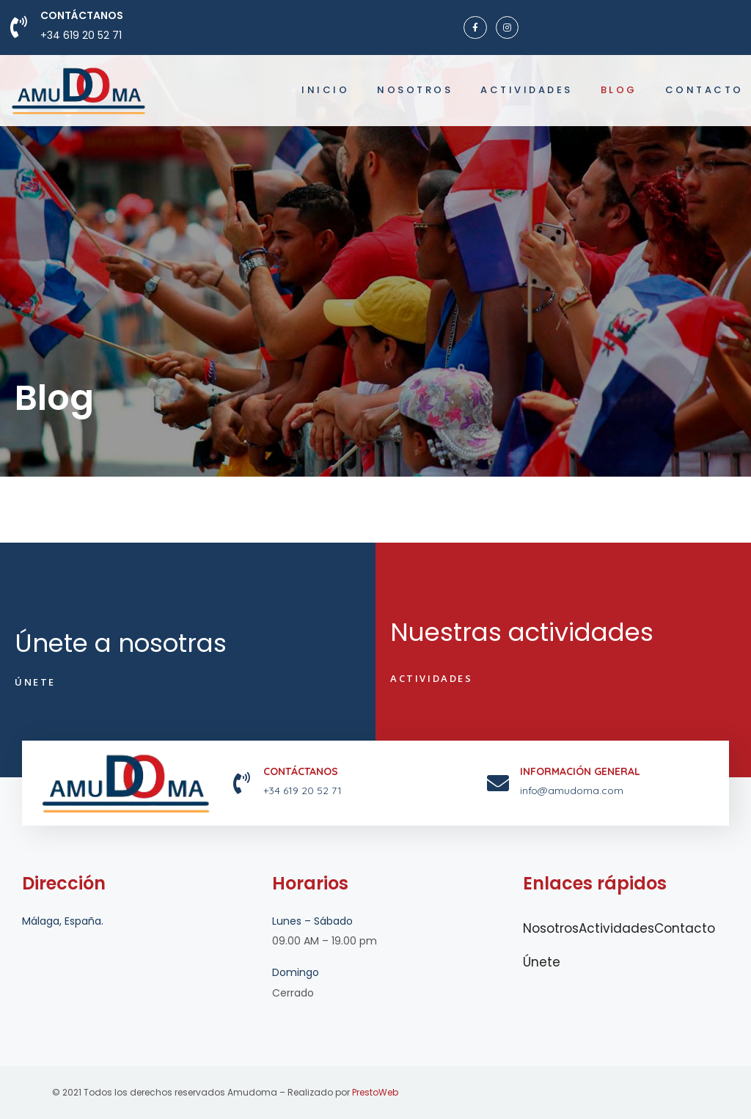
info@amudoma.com (571, 790)
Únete (541, 962)
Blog (619, 90)
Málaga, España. (62, 921)
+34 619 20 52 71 (81, 35)
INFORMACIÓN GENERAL (580, 771)
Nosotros (415, 90)
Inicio (325, 90)
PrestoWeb (375, 1092)
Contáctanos (81, 15)
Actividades (526, 90)
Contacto (704, 90)
